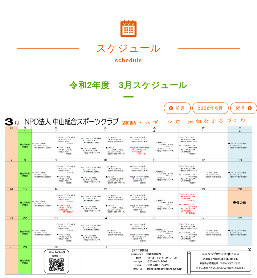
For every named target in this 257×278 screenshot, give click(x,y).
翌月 (243, 108)
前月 (177, 108)
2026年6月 (210, 108)
